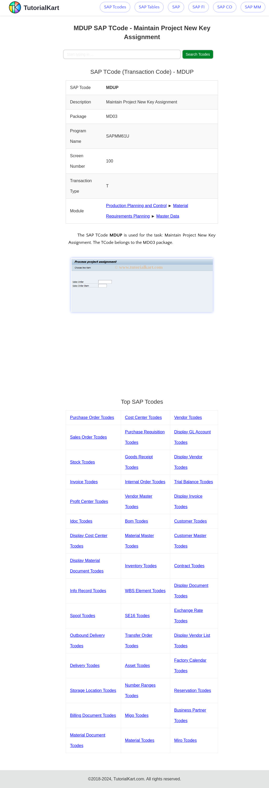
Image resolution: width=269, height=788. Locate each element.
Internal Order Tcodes (145, 482)
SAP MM (253, 7)
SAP (176, 7)
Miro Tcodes (185, 740)
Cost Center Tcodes (143, 417)
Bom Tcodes (136, 521)
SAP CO (224, 7)
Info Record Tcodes (88, 591)
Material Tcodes (139, 740)
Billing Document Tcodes (93, 715)
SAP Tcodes (115, 7)
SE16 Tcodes (137, 615)
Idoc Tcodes (81, 521)
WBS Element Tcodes (145, 591)
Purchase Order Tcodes (92, 417)
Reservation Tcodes (192, 690)
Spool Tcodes (82, 615)
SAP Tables (149, 7)
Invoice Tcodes (84, 482)
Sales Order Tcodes (88, 437)
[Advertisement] (31, 94)
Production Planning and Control (136, 205)
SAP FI (199, 7)
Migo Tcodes (137, 715)
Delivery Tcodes (85, 665)
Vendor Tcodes (188, 417)
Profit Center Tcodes (89, 501)
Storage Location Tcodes (93, 690)
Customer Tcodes (190, 521)
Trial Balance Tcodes (193, 482)
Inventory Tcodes (141, 566)
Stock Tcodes (82, 462)
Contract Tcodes (189, 566)
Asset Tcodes (137, 665)
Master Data (167, 216)
